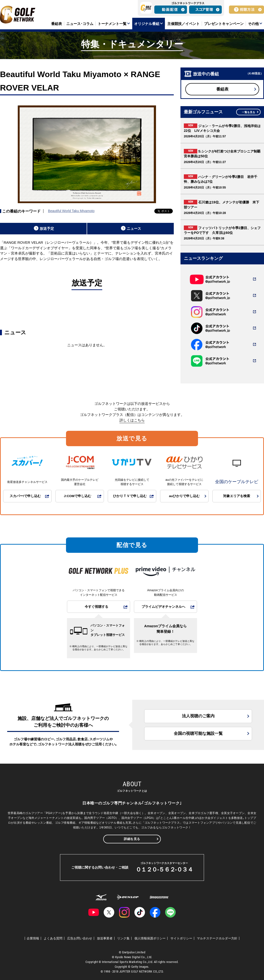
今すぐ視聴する (96, 607)
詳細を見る (132, 839)
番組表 (222, 89)
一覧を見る (248, 112)
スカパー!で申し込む (25, 496)
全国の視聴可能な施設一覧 (198, 733)
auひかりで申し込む (184, 496)
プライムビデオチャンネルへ (163, 607)
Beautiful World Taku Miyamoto (71, 211)
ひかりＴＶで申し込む (130, 496)
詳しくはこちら (132, 420)
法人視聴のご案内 (198, 716)
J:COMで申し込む (77, 496)
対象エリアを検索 (236, 496)
